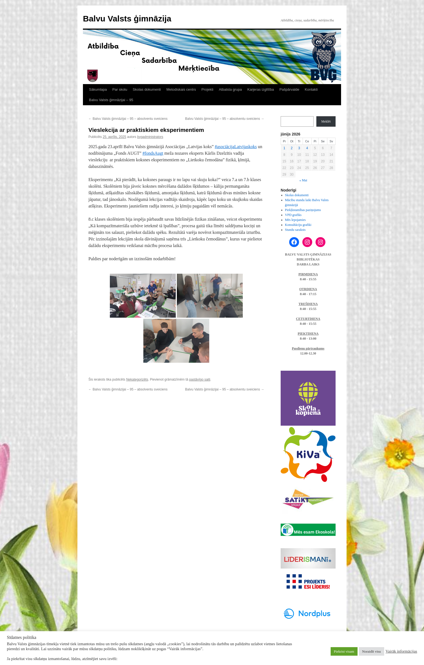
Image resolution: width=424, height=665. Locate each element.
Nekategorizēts (137, 379)
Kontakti (311, 89)
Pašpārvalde (289, 89)
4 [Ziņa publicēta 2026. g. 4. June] (307, 148)
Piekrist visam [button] (344, 651)
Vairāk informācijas (401, 651)
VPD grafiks (293, 215)
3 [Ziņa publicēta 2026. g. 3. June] (299, 148)
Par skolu (119, 89)
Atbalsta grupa (230, 89)
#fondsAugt (153, 153)
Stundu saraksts (295, 230)
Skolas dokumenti (147, 89)
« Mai (303, 180)
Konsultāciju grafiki (298, 225)
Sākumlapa (98, 89)
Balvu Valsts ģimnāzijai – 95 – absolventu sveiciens (128, 119)
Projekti (207, 89)
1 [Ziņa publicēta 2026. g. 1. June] (284, 148)
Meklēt (326, 121)
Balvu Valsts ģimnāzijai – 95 (111, 100)
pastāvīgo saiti (199, 379)
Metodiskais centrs (181, 89)
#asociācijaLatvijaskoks (236, 146)
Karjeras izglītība (260, 89)
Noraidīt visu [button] (371, 651)
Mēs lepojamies (295, 220)
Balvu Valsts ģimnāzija (127, 18)
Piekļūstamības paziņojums (303, 210)
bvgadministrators (150, 137)
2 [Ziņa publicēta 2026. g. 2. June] (292, 148)
